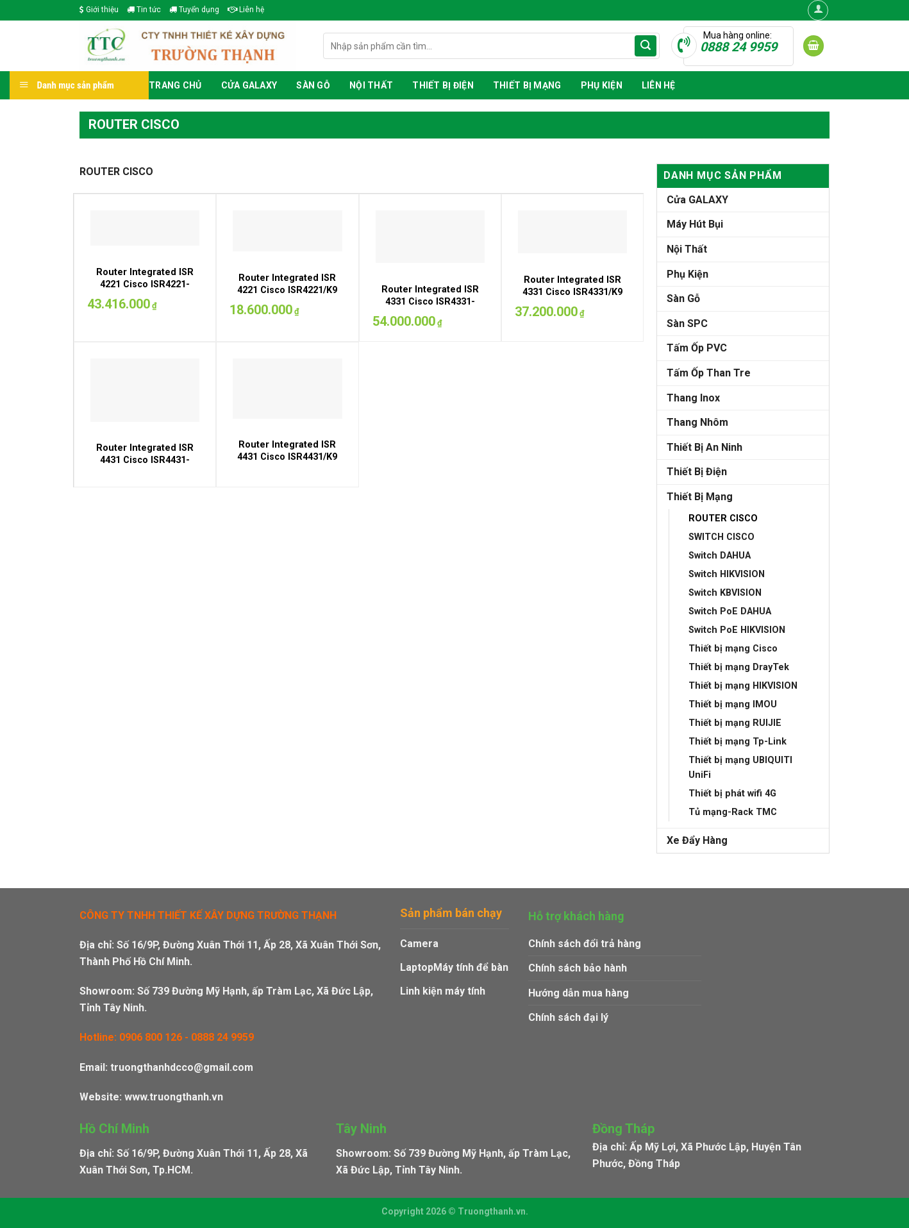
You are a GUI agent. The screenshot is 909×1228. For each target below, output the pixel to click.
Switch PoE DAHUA (729, 611)
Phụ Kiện (601, 85)
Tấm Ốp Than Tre (709, 373)
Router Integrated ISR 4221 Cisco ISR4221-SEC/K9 (145, 284)
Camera (419, 944)
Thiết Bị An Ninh (704, 447)
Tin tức (144, 9)
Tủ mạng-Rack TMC (732, 812)
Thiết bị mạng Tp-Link (737, 741)
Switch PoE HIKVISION (736, 630)
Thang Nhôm (697, 422)
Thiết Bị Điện (443, 85)
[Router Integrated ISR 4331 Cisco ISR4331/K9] (572, 231)
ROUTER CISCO (723, 518)
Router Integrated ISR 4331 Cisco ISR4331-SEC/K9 (430, 301)
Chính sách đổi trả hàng (584, 944)
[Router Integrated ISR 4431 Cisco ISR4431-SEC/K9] (144, 389)
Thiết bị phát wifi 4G (732, 793)
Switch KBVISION (725, 592)
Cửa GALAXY (249, 85)
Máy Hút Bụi (695, 224)
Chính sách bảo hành (577, 968)
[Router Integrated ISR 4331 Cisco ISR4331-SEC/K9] (430, 236)
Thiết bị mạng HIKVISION (742, 685)
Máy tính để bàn (470, 967)
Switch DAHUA (719, 555)
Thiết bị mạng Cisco (733, 648)
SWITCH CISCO (721, 537)
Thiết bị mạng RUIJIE (734, 723)
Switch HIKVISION (726, 574)
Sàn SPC (687, 323)
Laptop (416, 967)
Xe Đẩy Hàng (697, 840)
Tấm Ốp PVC (697, 348)
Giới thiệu (99, 9)
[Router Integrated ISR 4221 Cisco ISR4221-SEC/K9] (144, 228)
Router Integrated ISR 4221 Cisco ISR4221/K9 (287, 284)
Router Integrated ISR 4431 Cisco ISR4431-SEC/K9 (145, 459)
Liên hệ (246, 9)
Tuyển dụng (194, 9)
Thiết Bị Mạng (527, 85)
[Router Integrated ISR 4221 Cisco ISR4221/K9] (287, 230)
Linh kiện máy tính (442, 991)
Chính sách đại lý (568, 1017)
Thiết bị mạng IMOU (732, 704)
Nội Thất (371, 85)
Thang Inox (693, 398)
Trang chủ (175, 85)
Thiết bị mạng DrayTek (738, 667)
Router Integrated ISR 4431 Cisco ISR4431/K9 (287, 450)
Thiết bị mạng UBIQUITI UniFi (740, 767)
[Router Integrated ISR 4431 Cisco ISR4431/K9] (287, 388)
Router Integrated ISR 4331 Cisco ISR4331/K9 (572, 286)
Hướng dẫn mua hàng (578, 993)
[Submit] (645, 46)
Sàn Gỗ (313, 85)
